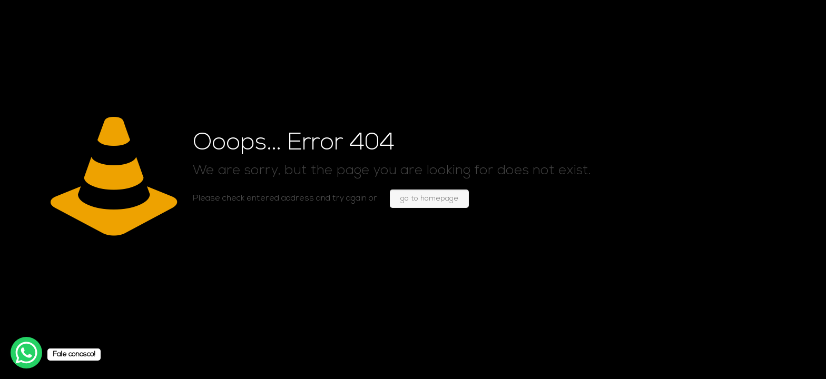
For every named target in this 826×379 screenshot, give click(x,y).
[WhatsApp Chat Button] (26, 352)
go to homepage (429, 199)
